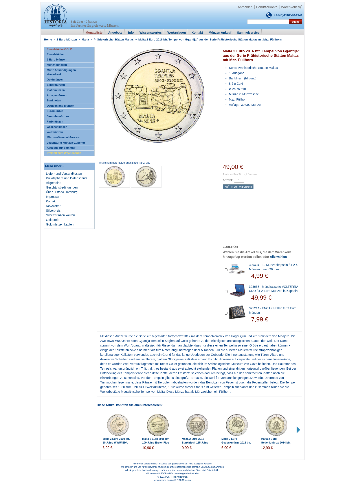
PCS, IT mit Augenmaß (176, 477)
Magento (186, 480)
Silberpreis (53, 210)
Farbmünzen (55, 121)
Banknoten (54, 100)
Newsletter (53, 206)
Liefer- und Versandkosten (64, 173)
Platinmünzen (56, 90)
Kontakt (51, 201)
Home (48, 39)
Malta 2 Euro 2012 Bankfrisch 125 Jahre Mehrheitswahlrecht (195, 442)
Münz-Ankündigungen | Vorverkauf (62, 72)
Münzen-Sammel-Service (63, 137)
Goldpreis (52, 220)
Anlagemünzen (56, 95)
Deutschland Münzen (60, 105)
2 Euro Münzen (67, 39)
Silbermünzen (56, 84)
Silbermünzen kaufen (60, 215)
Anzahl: (228, 180)
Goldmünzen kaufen (59, 224)
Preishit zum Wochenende (64, 153)
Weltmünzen (55, 132)
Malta (85, 39)
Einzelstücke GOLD (59, 49)
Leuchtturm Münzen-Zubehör (66, 142)
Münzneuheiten (57, 64)
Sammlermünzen (58, 116)
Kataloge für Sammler (61, 147)
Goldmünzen (55, 79)
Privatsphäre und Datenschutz (66, 178)
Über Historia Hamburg (61, 192)
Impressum (53, 196)
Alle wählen (278, 256)
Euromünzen (55, 111)
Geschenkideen (57, 126)
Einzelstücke (55, 54)
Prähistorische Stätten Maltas (114, 39)
